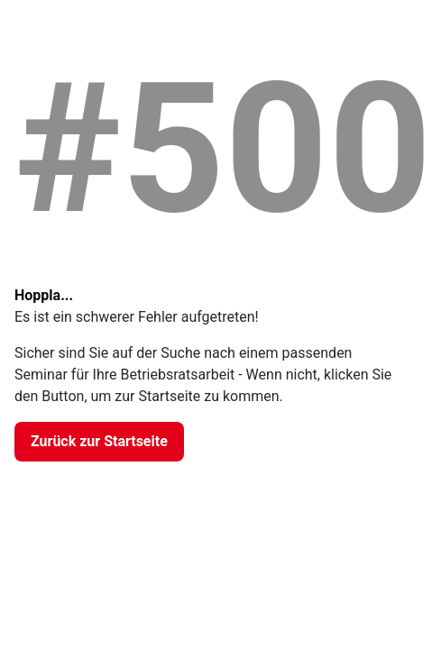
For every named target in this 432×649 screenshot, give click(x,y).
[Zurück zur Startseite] (99, 442)
